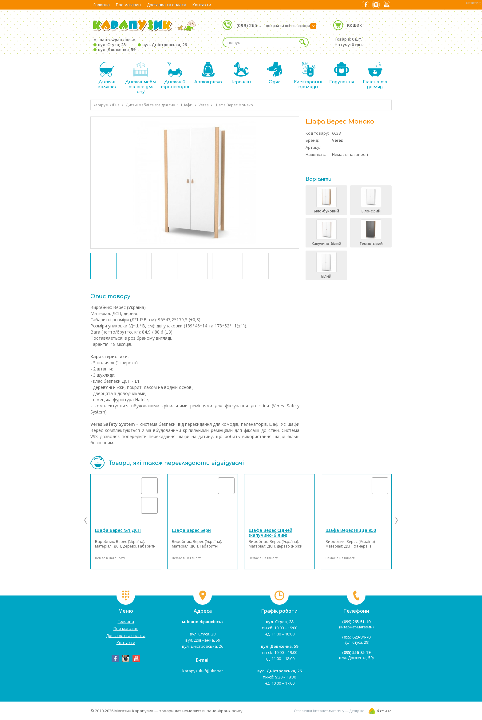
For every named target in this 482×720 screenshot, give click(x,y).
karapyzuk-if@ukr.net (202, 671)
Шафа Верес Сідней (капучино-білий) (270, 532)
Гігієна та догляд (375, 75)
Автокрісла (208, 73)
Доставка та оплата (166, 4)
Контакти (201, 4)
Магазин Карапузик (133, 711)
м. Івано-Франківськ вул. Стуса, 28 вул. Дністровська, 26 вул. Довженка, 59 (140, 44)
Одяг (274, 73)
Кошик (354, 25)
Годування (341, 73)
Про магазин (128, 4)
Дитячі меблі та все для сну (140, 78)
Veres (337, 140)
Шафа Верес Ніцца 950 (351, 530)
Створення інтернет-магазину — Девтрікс (329, 710)
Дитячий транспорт (175, 75)
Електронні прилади (308, 75)
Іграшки (241, 73)
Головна (101, 4)
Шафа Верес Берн (191, 530)
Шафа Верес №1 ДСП (118, 530)
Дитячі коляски (107, 75)
